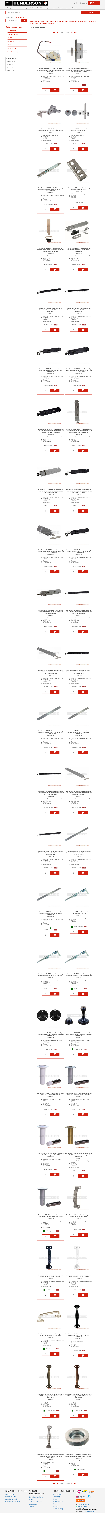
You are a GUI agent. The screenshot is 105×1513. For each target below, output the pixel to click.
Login (75, 3)
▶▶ (75, 32)
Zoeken (90, 12)
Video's (31, 1499)
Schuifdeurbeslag (43, 8)
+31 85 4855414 (84, 1504)
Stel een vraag (9, 1494)
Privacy (31, 1506)
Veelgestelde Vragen (35, 1502)
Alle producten (19, 17)
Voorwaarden (33, 1504)
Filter (24, 20)
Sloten (53, 8)
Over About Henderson (36, 1497)
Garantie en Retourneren (13, 1501)
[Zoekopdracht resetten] (76, 12)
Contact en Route (10, 1497)
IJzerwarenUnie (89, 1511)
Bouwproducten (12, 8)
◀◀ (54, 32)
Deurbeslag (24, 8)
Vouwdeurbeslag (72, 8)
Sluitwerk (61, 8)
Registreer (83, 3)
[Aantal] (46, 90)
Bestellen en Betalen (11, 1499)
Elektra (32, 8)
